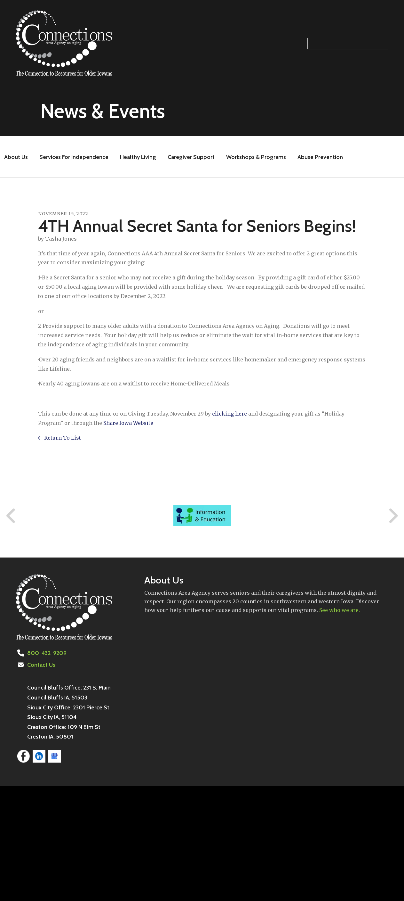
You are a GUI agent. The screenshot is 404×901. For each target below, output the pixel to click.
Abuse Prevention (320, 157)
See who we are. (339, 610)
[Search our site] (347, 43)
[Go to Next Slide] (393, 515)
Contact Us (41, 664)
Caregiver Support (191, 157)
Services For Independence (73, 157)
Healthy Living (138, 157)
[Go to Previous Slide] (11, 515)
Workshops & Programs (256, 157)
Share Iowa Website (128, 423)
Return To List (62, 437)
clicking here (229, 413)
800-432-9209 (47, 653)
